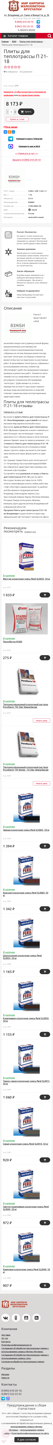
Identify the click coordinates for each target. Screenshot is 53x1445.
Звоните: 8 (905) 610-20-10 (26, 160)
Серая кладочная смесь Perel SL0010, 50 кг (25, 1144)
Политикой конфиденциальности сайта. (30, 1433)
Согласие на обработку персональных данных (22, 1362)
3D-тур (4, 1338)
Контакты (5, 1342)
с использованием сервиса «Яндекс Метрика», (30, 1426)
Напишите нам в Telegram (29, 139)
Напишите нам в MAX (29, 146)
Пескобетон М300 (12, 641)
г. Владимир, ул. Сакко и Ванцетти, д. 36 (27, 15)
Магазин (5, 1374)
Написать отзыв (13, 412)
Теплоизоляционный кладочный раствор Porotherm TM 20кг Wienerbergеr (25, 705)
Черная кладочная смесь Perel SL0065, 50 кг (26, 830)
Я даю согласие (26, 1439)
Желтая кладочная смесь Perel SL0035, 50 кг (26, 579)
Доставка (5, 1335)
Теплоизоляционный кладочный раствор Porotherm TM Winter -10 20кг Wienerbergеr (26, 768)
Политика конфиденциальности (16, 1345)
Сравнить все (30, 532)
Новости (5, 1378)
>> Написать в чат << (26, 153)
